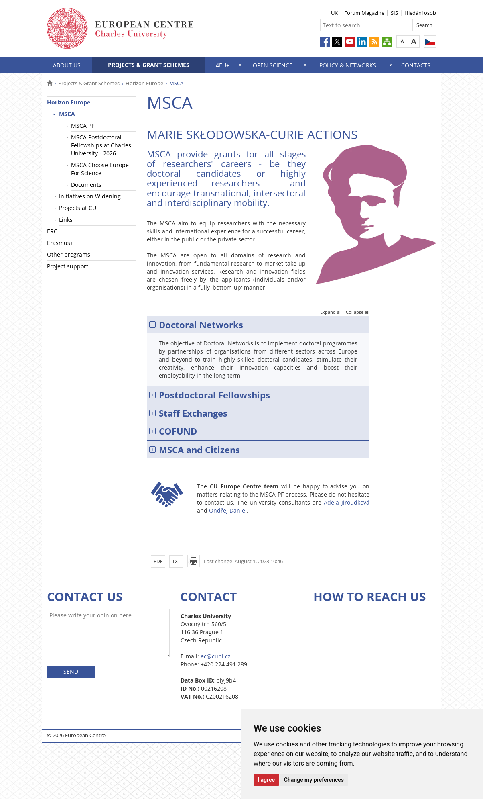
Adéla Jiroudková (346, 502)
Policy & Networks (347, 65)
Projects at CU (77, 208)
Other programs (68, 254)
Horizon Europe (144, 83)
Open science (272, 65)
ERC (52, 231)
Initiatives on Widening (90, 196)
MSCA (67, 114)
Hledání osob (420, 12)
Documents (86, 184)
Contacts (415, 65)
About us (67, 65)
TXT (176, 561)
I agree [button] (266, 780)
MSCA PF (82, 125)
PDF (158, 561)
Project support (67, 266)
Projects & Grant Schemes (148, 65)
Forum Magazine (364, 12)
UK (334, 12)
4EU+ (222, 65)
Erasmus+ (60, 243)
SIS (394, 12)
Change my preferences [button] (314, 780)
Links (66, 219)
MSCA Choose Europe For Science (100, 169)
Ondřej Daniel (228, 510)
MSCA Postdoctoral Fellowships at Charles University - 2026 (101, 145)
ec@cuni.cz (216, 656)
